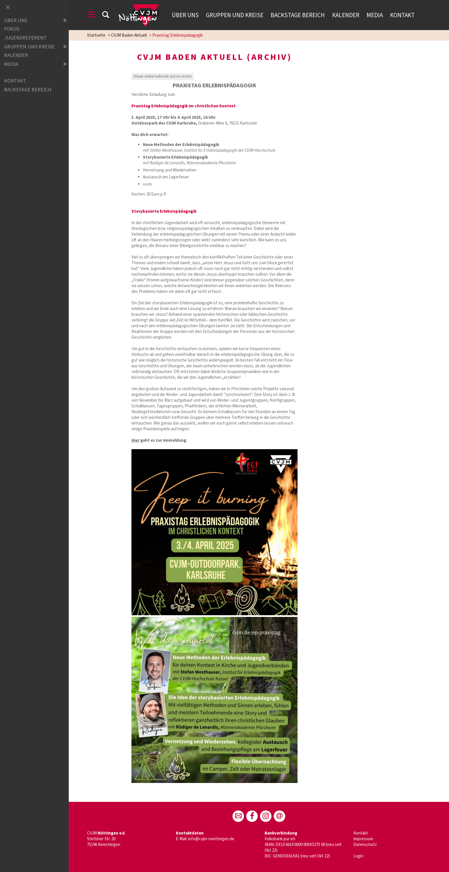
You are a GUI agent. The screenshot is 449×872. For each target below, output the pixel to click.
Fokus (11, 29)
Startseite (96, 35)
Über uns (185, 15)
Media (375, 15)
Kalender (345, 15)
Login (358, 856)
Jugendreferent (25, 38)
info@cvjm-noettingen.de (211, 839)
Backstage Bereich (298, 15)
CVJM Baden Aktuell (129, 35)
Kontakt (402, 15)
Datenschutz (365, 845)
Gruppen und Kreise (234, 15)
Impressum (363, 839)
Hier (135, 440)
